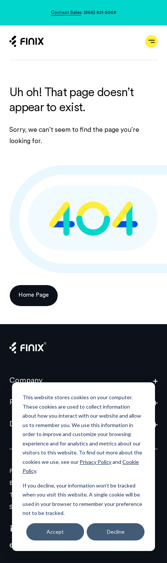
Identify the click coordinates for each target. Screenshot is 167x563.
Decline (116, 531)
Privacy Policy (95, 462)
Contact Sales (66, 13)
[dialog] (83, 466)
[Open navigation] (151, 41)
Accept (55, 531)
